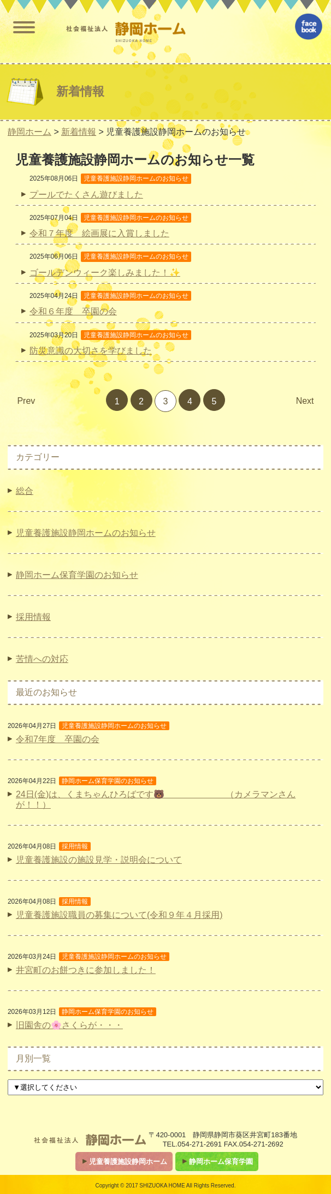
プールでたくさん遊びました (86, 194)
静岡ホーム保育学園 (221, 1161)
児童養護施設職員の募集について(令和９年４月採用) (119, 915)
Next (305, 400)
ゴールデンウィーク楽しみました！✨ (104, 272)
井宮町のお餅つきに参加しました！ (86, 970)
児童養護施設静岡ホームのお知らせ (86, 533)
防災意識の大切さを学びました (90, 350)
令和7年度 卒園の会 (57, 739)
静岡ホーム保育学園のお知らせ (77, 575)
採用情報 (33, 617)
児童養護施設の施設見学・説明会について (99, 859)
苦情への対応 (42, 659)
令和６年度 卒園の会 (73, 311)
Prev (26, 400)
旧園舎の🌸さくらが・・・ (69, 1025)
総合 (24, 490)
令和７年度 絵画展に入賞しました (99, 233)
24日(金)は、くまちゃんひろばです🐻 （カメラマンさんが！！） (155, 799)
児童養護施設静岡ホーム (128, 1161)
